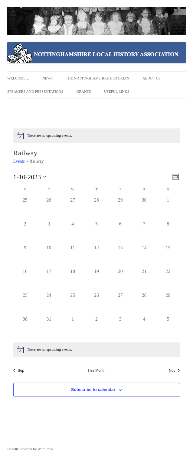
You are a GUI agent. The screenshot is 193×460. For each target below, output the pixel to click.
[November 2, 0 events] (97, 327)
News (47, 78)
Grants (84, 91)
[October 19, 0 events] (97, 280)
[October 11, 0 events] (73, 256)
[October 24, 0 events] (49, 304)
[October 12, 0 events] (97, 256)
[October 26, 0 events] (97, 304)
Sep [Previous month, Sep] (18, 370)
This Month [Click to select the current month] (96, 370)
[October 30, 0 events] (25, 327)
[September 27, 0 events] (73, 208)
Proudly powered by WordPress (30, 449)
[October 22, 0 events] (168, 280)
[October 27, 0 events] (120, 304)
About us (151, 78)
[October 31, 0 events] (49, 327)
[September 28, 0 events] (97, 208)
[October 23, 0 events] (25, 304)
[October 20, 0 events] (120, 280)
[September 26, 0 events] (49, 208)
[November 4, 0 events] (144, 327)
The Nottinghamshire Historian (97, 78)
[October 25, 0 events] (73, 304)
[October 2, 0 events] (25, 232)
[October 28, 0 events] (144, 304)
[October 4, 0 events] (73, 232)
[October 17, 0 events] (49, 280)
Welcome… (18, 78)
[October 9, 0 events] (25, 256)
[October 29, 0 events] (168, 304)
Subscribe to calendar (93, 389)
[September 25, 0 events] (25, 208)
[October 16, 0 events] (25, 280)
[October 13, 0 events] (120, 256)
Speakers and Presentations (35, 91)
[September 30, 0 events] (144, 208)
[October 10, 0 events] (49, 256)
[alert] (96, 135)
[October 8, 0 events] (168, 232)
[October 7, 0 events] (144, 232)
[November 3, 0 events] (120, 327)
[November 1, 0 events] (73, 327)
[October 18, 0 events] (73, 280)
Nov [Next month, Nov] (174, 370)
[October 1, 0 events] (168, 208)
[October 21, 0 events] (144, 280)
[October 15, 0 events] (168, 256)
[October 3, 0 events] (49, 232)
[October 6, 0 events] (120, 232)
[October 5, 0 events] (97, 232)
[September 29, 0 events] (120, 208)
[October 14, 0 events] (144, 256)
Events (19, 161)
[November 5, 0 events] (168, 327)
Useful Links (116, 91)
